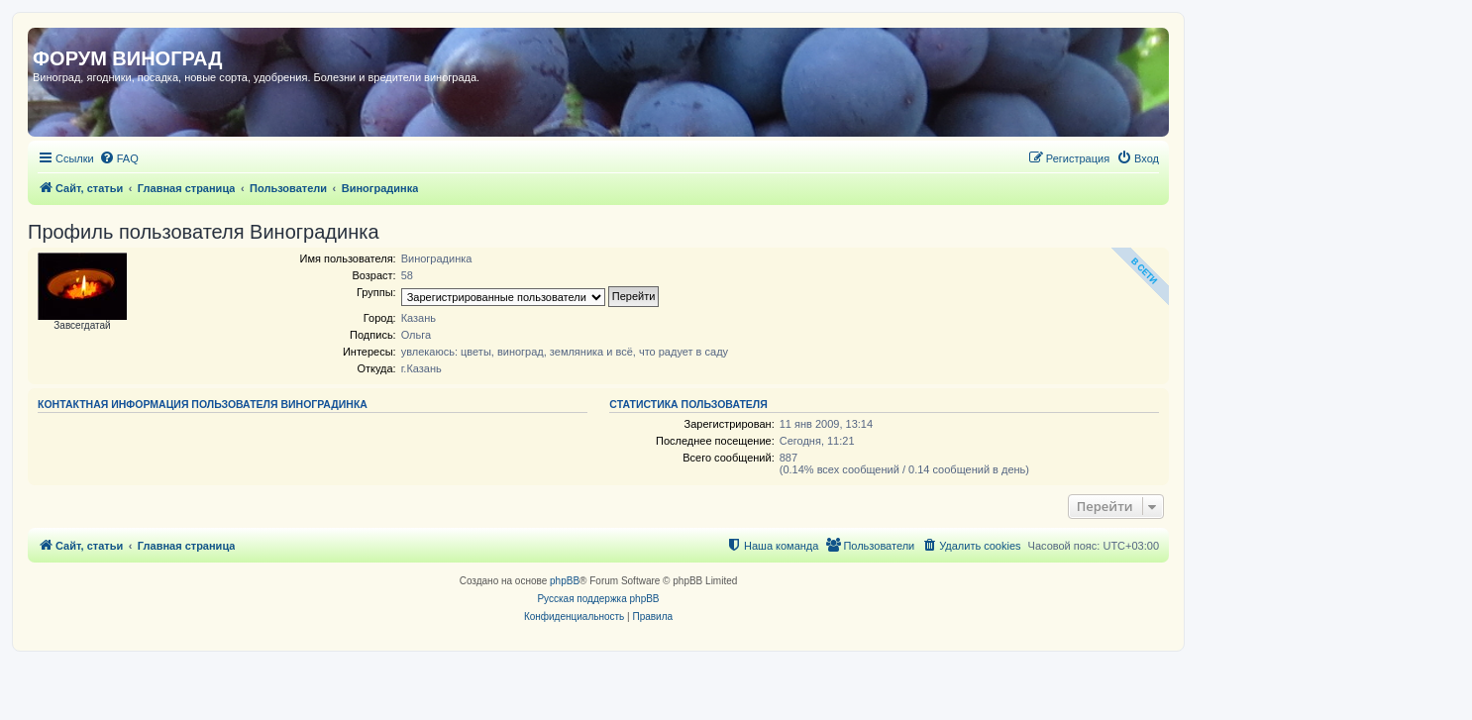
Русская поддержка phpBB (598, 598)
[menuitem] (119, 158)
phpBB (564, 580)
